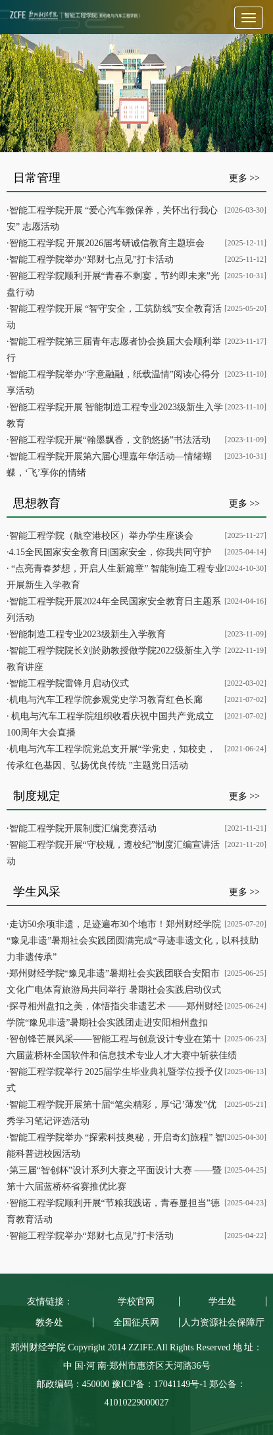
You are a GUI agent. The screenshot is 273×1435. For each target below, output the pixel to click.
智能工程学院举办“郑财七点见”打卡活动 (91, 259)
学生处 (222, 1301)
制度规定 (37, 795)
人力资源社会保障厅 (223, 1322)
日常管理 (37, 177)
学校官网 (136, 1301)
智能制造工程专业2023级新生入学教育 (87, 634)
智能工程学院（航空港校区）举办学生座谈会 (101, 536)
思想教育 (37, 503)
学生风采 (37, 891)
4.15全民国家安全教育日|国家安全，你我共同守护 (110, 552)
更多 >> (244, 178)
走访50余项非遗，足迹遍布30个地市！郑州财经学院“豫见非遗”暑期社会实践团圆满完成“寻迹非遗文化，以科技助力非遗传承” (133, 940)
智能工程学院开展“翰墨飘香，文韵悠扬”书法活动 (110, 440)
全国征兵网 (136, 1322)
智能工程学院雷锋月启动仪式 (69, 683)
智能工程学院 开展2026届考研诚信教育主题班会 (107, 243)
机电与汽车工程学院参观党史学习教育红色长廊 (106, 700)
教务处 (49, 1322)
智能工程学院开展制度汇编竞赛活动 (83, 828)
